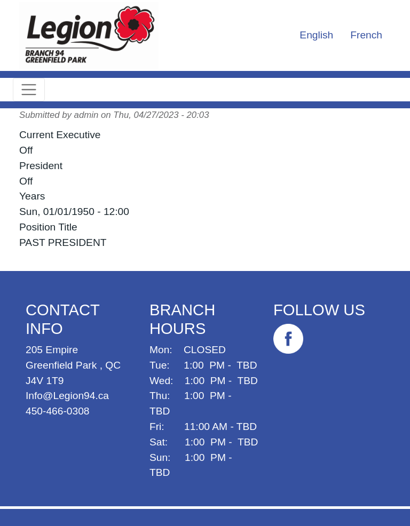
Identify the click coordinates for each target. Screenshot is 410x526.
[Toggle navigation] (29, 89)
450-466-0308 (58, 411)
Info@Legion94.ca (67, 395)
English (316, 35)
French (366, 35)
